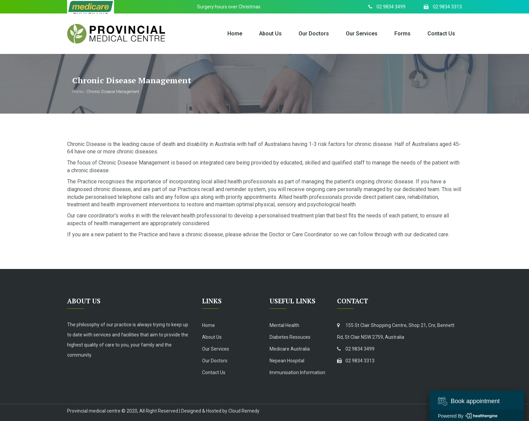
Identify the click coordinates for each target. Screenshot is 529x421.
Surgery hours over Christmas (228, 6)
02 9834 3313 (355, 360)
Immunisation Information (297, 372)
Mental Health (284, 325)
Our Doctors (314, 33)
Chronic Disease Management (112, 91)
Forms (402, 33)
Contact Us (441, 33)
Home (234, 33)
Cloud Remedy (243, 411)
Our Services (362, 33)
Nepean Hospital (287, 360)
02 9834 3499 (355, 349)
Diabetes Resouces (290, 337)
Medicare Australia (290, 349)
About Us (270, 33)
